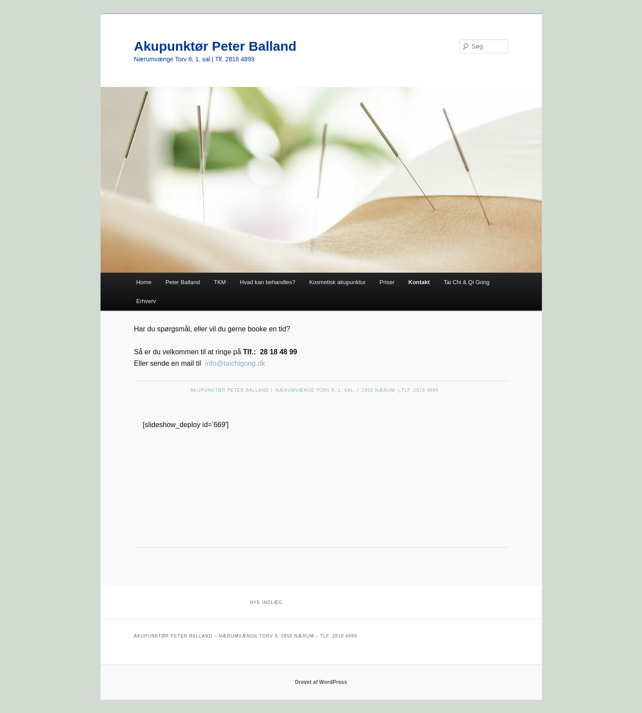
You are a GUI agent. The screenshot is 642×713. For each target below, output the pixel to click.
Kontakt (419, 282)
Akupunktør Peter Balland (215, 46)
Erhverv (146, 301)
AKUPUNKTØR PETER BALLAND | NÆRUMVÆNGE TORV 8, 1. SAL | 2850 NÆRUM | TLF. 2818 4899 (315, 390)
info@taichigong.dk (235, 363)
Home (144, 282)
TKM (219, 282)
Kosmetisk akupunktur (337, 282)
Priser (386, 282)
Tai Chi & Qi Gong (466, 282)
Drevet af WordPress (321, 682)
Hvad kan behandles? (267, 282)
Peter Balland (182, 282)
